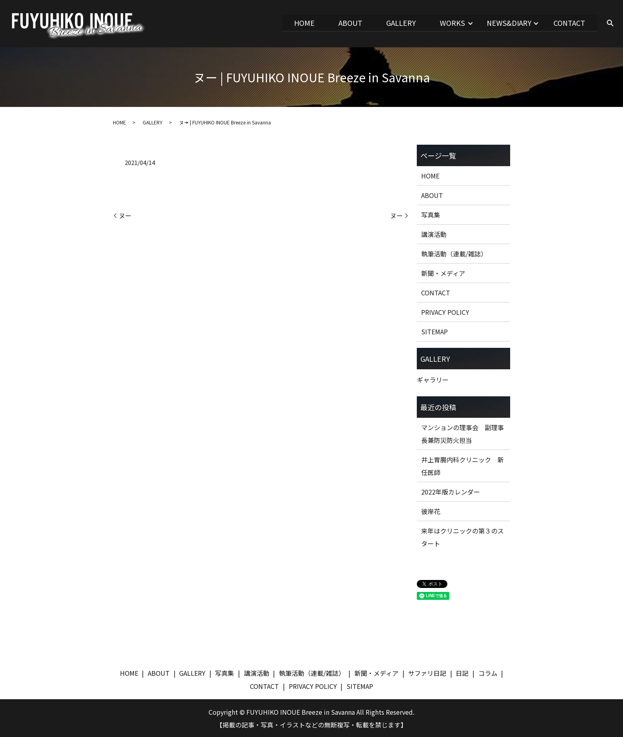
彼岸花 (430, 510)
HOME (294, 22)
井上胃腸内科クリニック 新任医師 (462, 465)
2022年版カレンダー (450, 491)
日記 (462, 672)
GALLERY (395, 22)
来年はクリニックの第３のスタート (462, 536)
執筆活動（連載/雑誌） (454, 253)
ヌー (125, 214)
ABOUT (342, 22)
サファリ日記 (427, 672)
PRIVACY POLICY (445, 311)
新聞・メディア (443, 272)
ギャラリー (433, 379)
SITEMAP (434, 331)
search (610, 23)
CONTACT (568, 22)
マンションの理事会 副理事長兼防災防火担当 (462, 433)
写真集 (430, 214)
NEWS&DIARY (506, 22)
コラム (487, 672)
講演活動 (434, 233)
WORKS (447, 22)
